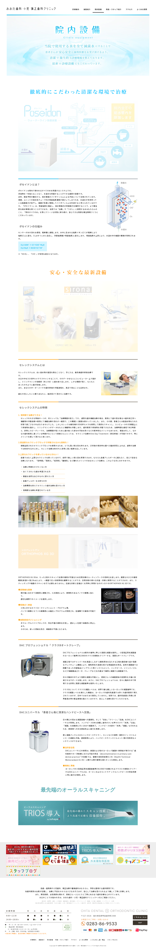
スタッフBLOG (112, 940)
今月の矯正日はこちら (67, 927)
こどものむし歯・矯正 (97, 940)
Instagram (152, 50)
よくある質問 (142, 9)
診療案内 (75, 9)
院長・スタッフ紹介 (113, 9)
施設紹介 (87, 9)
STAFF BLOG (152, 39)
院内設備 (98, 9)
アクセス (129, 9)
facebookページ (152, 44)
